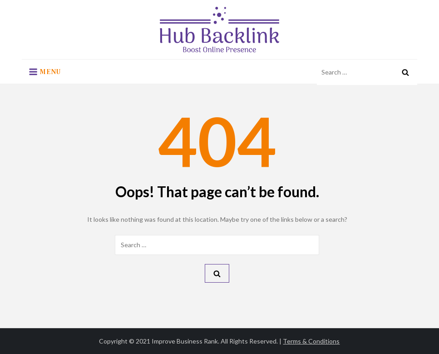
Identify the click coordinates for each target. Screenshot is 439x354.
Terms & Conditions (311, 341)
